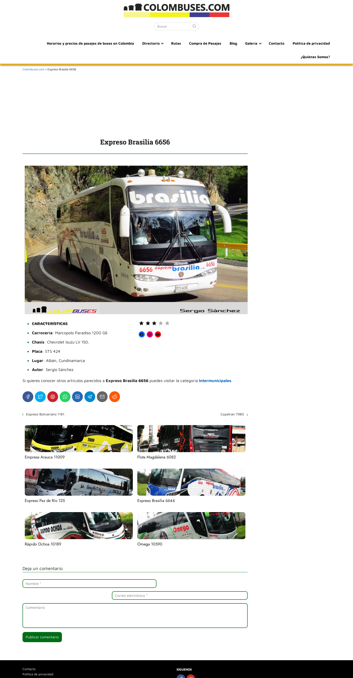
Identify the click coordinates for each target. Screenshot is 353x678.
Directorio (158, 43)
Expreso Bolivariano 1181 (45, 414)
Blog (237, 43)
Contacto (278, 43)
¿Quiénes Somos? (315, 57)
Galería (254, 43)
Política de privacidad (311, 43)
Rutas (182, 43)
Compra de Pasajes (210, 43)
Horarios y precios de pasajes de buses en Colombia (98, 43)
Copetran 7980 (232, 414)
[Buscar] (194, 26)
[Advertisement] (135, 103)
